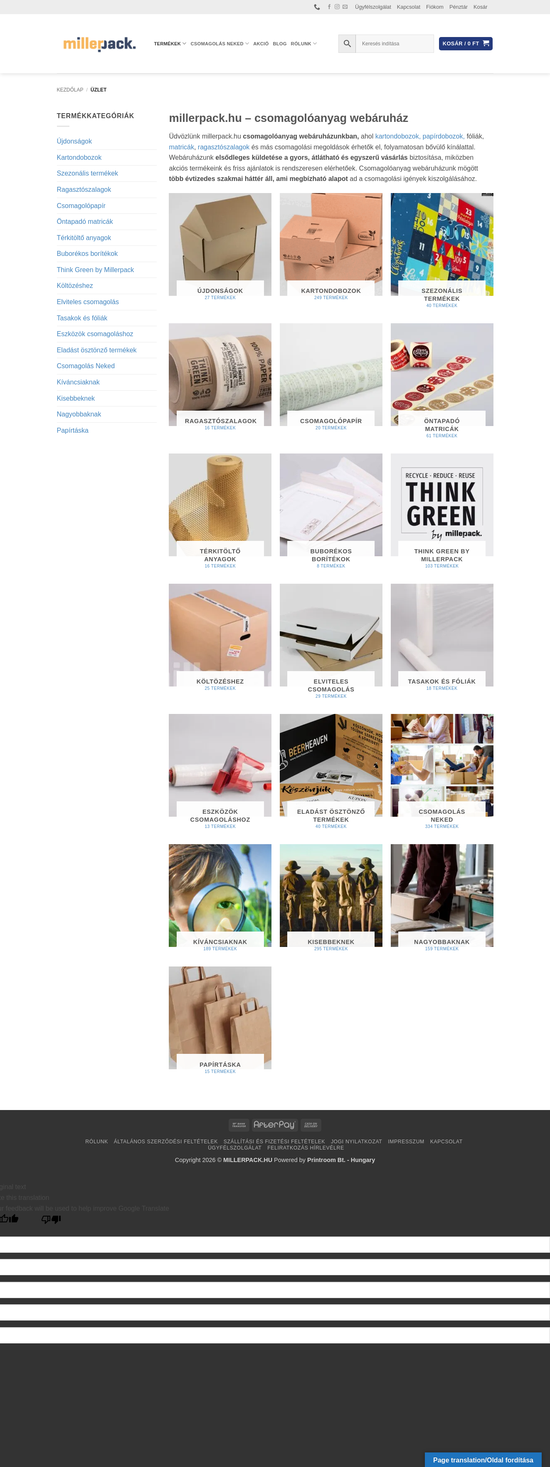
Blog (279, 43)
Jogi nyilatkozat (356, 1142)
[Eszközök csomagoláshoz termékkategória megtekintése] (220, 775)
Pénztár (458, 7)
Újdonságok (74, 141)
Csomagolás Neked (220, 43)
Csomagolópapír (81, 205)
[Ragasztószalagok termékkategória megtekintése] (220, 380)
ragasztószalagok (225, 147)
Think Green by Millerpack (95, 269)
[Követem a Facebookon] (329, 7)
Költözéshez (75, 285)
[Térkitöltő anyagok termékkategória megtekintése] (220, 514)
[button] (466, 44)
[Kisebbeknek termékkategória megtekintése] (331, 901)
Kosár (480, 7)
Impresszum (406, 1142)
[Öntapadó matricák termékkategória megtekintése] (442, 384)
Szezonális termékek (87, 173)
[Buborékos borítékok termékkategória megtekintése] (331, 514)
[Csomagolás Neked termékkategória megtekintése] (442, 775)
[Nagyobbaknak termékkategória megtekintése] (442, 901)
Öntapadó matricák (85, 221)
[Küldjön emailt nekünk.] (345, 7)
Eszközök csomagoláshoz (95, 333)
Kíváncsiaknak (78, 382)
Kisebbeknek (76, 398)
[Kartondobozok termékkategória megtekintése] (331, 250)
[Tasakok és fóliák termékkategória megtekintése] (442, 641)
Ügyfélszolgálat (373, 7)
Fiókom (435, 7)
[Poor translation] (51, 1222)
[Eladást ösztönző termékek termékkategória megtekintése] (331, 775)
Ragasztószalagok (84, 189)
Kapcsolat (408, 7)
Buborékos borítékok (87, 253)
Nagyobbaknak (79, 414)
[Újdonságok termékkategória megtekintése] (220, 250)
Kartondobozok (79, 157)
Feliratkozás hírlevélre (305, 1148)
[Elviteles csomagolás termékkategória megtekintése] (331, 645)
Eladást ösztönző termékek (97, 350)
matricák (181, 147)
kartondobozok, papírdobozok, (420, 136)
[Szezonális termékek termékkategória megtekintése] (442, 254)
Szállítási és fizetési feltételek (274, 1142)
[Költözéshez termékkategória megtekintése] (220, 641)
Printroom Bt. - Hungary (341, 1160)
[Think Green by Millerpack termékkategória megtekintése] (442, 514)
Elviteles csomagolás (88, 301)
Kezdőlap (70, 90)
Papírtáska (73, 430)
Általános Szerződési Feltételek (166, 1142)
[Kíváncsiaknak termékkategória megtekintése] (220, 901)
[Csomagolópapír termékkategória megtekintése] (331, 380)
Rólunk (304, 43)
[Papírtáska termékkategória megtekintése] (220, 1023)
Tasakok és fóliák (82, 318)
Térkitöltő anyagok (84, 237)
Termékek (170, 43)
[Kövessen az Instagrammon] (337, 7)
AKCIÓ (261, 43)
